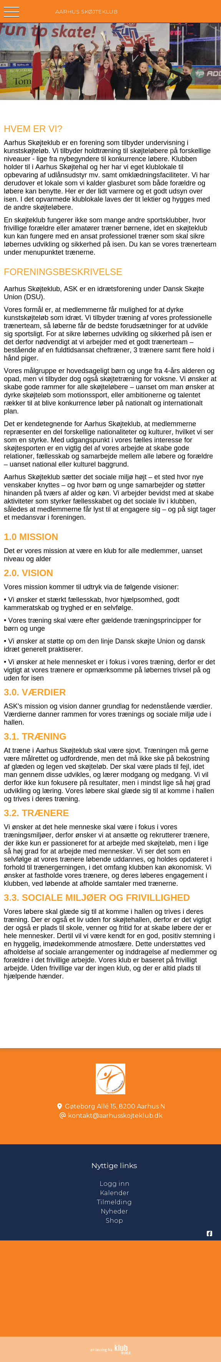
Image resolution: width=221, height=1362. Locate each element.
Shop (114, 1220)
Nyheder (114, 1211)
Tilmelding (114, 1202)
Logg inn (160, 1184)
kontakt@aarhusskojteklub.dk (115, 1115)
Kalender (114, 1193)
